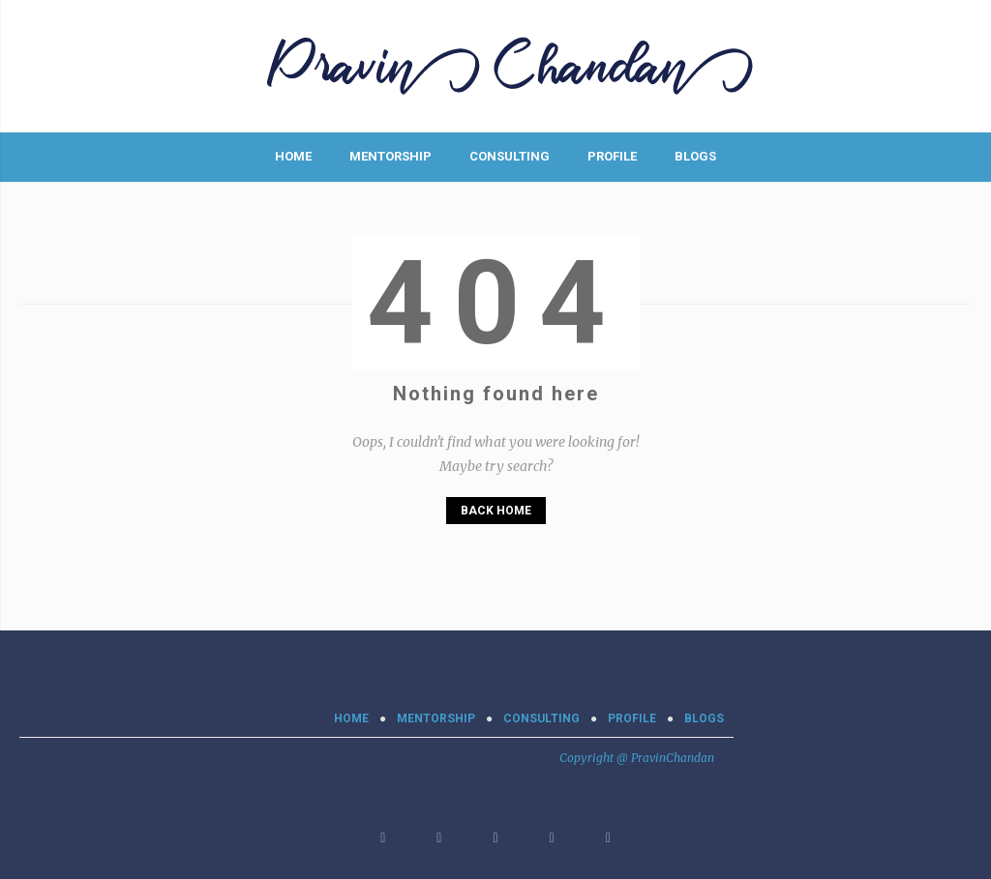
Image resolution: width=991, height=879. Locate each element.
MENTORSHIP (390, 156)
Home (293, 156)
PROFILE (612, 156)
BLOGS (695, 156)
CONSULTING (509, 156)
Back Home (496, 510)
